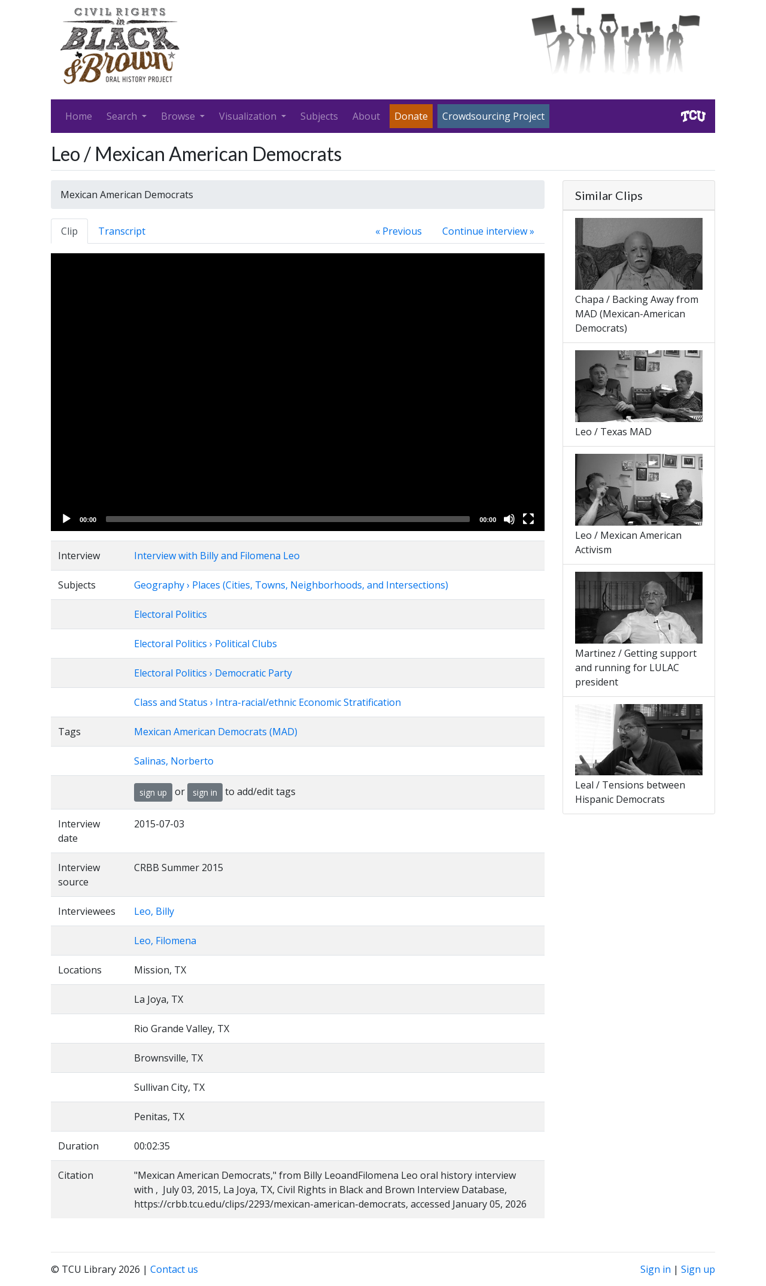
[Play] (66, 519)
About (366, 116)
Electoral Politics (170, 614)
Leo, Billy (154, 911)
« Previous (398, 231)
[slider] (288, 519)
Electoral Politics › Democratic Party (213, 673)
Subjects (319, 116)
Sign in (655, 1269)
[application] (298, 392)
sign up (153, 792)
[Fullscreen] (528, 519)
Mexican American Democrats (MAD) (215, 731)
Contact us (174, 1269)
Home (78, 116)
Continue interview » (488, 231)
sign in (205, 792)
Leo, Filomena (165, 940)
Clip (69, 231)
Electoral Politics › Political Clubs (205, 643)
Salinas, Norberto (174, 761)
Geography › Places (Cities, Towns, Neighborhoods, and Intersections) (291, 585)
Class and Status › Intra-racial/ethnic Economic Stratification (267, 702)
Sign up (698, 1269)
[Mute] (509, 519)
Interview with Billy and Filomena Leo (217, 555)
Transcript (121, 231)
